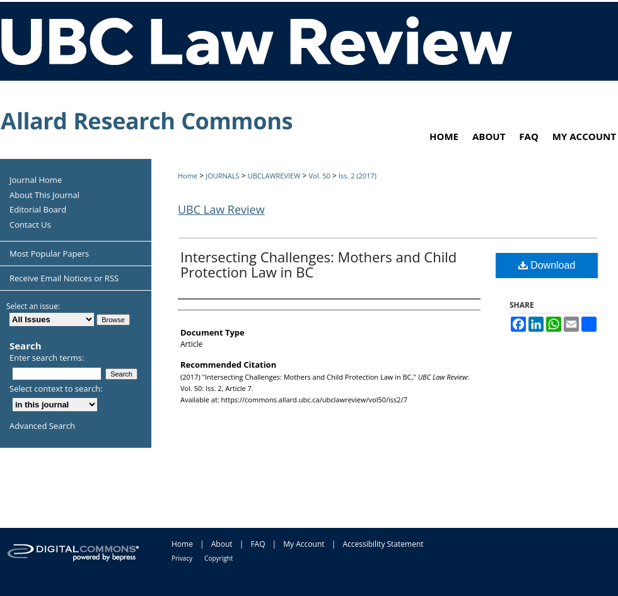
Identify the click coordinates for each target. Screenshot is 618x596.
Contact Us (30, 225)
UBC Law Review (221, 209)
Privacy (182, 558)
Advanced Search (42, 425)
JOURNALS (222, 175)
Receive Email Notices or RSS (64, 278)
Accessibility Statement (382, 544)
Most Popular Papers (49, 253)
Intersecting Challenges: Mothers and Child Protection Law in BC (318, 264)
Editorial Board (37, 210)
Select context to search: (56, 388)
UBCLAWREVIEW (274, 175)
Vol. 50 (319, 175)
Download (547, 265)
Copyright (218, 558)
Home (187, 175)
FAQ (257, 544)
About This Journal (44, 195)
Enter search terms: (46, 357)
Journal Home (35, 180)
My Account (303, 544)
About (222, 544)
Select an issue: (33, 306)
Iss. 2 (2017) (357, 175)
